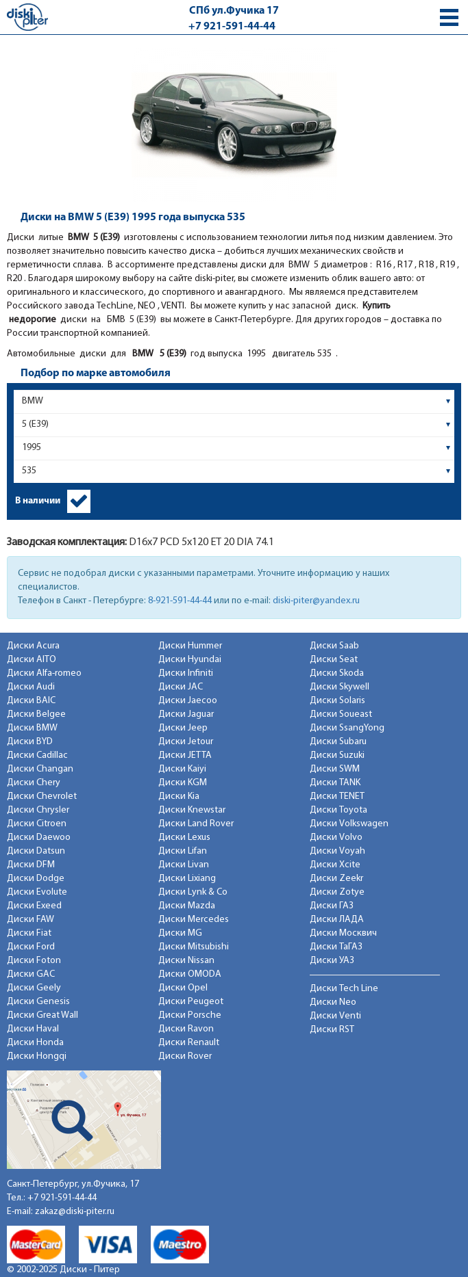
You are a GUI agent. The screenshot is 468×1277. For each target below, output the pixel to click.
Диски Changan (40, 769)
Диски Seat (334, 660)
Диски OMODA (189, 974)
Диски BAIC (31, 701)
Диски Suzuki (337, 755)
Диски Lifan (182, 851)
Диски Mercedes (193, 919)
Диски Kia (178, 796)
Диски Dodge (35, 878)
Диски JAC (180, 687)
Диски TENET (337, 796)
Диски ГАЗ (332, 906)
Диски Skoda (337, 673)
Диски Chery (33, 783)
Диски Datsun (36, 851)
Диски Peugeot (190, 1002)
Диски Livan (183, 865)
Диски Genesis (38, 1002)
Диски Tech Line (344, 989)
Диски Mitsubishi (193, 947)
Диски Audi (31, 687)
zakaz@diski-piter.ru (74, 1212)
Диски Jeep (183, 728)
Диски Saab (334, 646)
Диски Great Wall (42, 1015)
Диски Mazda (186, 906)
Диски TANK (335, 783)
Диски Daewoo (39, 837)
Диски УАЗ (332, 961)
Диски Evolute (37, 892)
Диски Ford (31, 947)
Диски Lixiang (187, 878)
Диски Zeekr (336, 878)
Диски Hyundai (189, 660)
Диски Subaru (338, 742)
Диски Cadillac (37, 755)
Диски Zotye (337, 892)
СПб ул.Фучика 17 (234, 10)
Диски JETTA (185, 755)
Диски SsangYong (347, 728)
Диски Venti (335, 1016)
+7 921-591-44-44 (231, 26)
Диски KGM (182, 783)
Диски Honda (35, 1043)
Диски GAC (31, 974)
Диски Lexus (184, 837)
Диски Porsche (189, 1015)
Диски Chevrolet (42, 796)
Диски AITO (31, 660)
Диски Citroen (36, 824)
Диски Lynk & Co (192, 892)
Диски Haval (33, 1029)
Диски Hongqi (36, 1056)
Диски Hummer (190, 646)
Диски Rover (185, 1056)
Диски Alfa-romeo (44, 673)
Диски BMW (32, 728)
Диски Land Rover (196, 824)
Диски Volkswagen (349, 824)
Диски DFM (31, 865)
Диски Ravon (186, 1029)
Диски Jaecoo (187, 701)
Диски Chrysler (38, 810)
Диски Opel (183, 988)
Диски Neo (333, 1002)
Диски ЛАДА (337, 919)
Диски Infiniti (185, 673)
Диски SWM (335, 769)
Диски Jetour (185, 742)
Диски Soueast (341, 714)
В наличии (37, 501)
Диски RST (332, 1030)
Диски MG (180, 933)
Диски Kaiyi (182, 769)
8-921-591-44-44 (180, 601)
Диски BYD (30, 742)
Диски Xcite (335, 865)
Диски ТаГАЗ (336, 947)
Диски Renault (188, 1043)
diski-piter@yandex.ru (316, 601)
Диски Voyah (337, 851)
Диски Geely (34, 988)
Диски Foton (34, 961)
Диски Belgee (36, 714)
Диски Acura (33, 646)
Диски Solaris (337, 701)
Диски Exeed (34, 906)
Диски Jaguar (186, 714)
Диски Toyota (338, 810)
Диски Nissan (186, 961)
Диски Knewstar (191, 810)
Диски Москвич (343, 933)
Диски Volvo (336, 837)
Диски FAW (30, 919)
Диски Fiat (29, 933)
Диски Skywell (339, 687)
